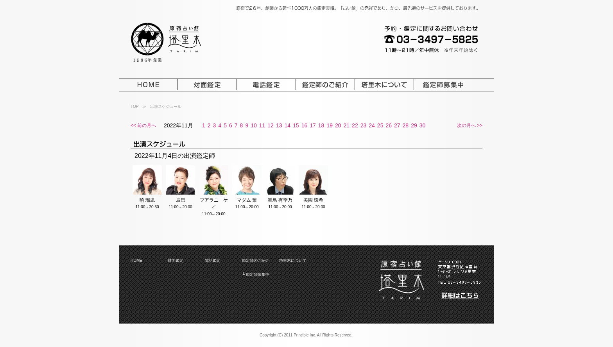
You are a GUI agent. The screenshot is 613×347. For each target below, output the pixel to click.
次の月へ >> (469, 125)
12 (270, 125)
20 (338, 125)
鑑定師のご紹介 (255, 260)
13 (279, 125)
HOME (136, 260)
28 (406, 125)
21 (347, 125)
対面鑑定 (175, 260)
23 (363, 125)
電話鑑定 (212, 260)
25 (380, 125)
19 (329, 125)
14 (287, 125)
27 (397, 125)
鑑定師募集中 (257, 274)
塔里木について (292, 260)
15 (296, 125)
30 (422, 125)
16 (304, 125)
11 (262, 125)
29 (414, 125)
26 (388, 125)
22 (355, 125)
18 (321, 125)
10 (254, 125)
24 (372, 125)
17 (313, 125)
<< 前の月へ (143, 125)
